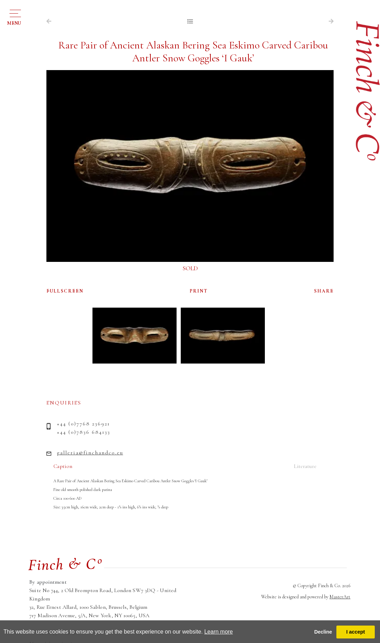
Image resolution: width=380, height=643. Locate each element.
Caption (62, 466)
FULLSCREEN (64, 291)
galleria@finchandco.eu (90, 452)
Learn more (218, 632)
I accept (355, 632)
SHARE (324, 291)
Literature (305, 466)
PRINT (199, 291)
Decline (323, 632)
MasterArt (339, 597)
